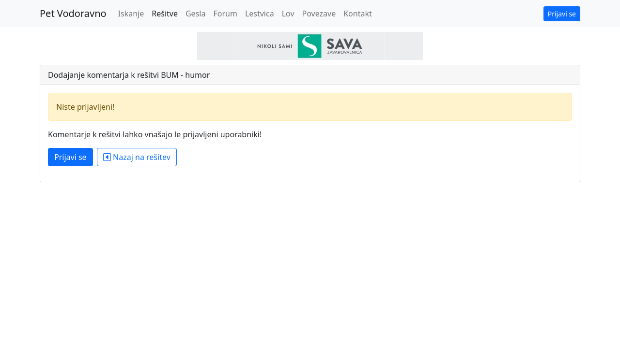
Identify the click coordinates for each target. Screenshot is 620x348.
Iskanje (131, 13)
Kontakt (357, 13)
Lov (288, 13)
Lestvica (259, 13)
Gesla (195, 13)
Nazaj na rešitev (136, 157)
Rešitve (165, 13)
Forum (225, 13)
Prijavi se (562, 13)
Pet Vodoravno (73, 13)
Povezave (319, 13)
